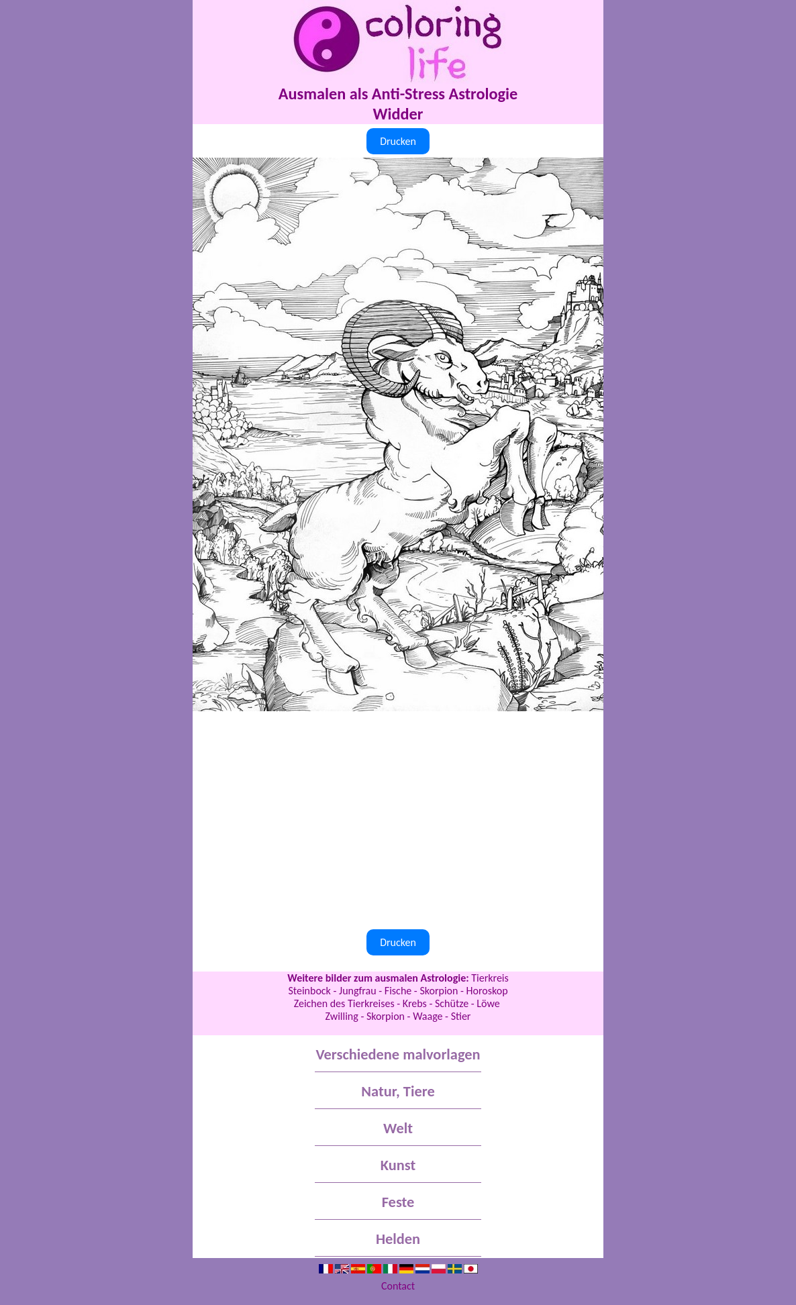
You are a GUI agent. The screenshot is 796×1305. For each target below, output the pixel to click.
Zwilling (342, 1016)
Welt (398, 1128)
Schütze (451, 1003)
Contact (398, 1286)
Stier (461, 1016)
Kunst (398, 1165)
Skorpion (438, 990)
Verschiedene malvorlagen (397, 1054)
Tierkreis (490, 978)
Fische (398, 990)
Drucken (398, 141)
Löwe (489, 1003)
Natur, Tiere (397, 1091)
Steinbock (309, 990)
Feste (398, 1202)
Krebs (415, 1003)
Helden (398, 1239)
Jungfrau (358, 990)
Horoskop (487, 990)
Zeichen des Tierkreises (344, 1003)
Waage (427, 1016)
